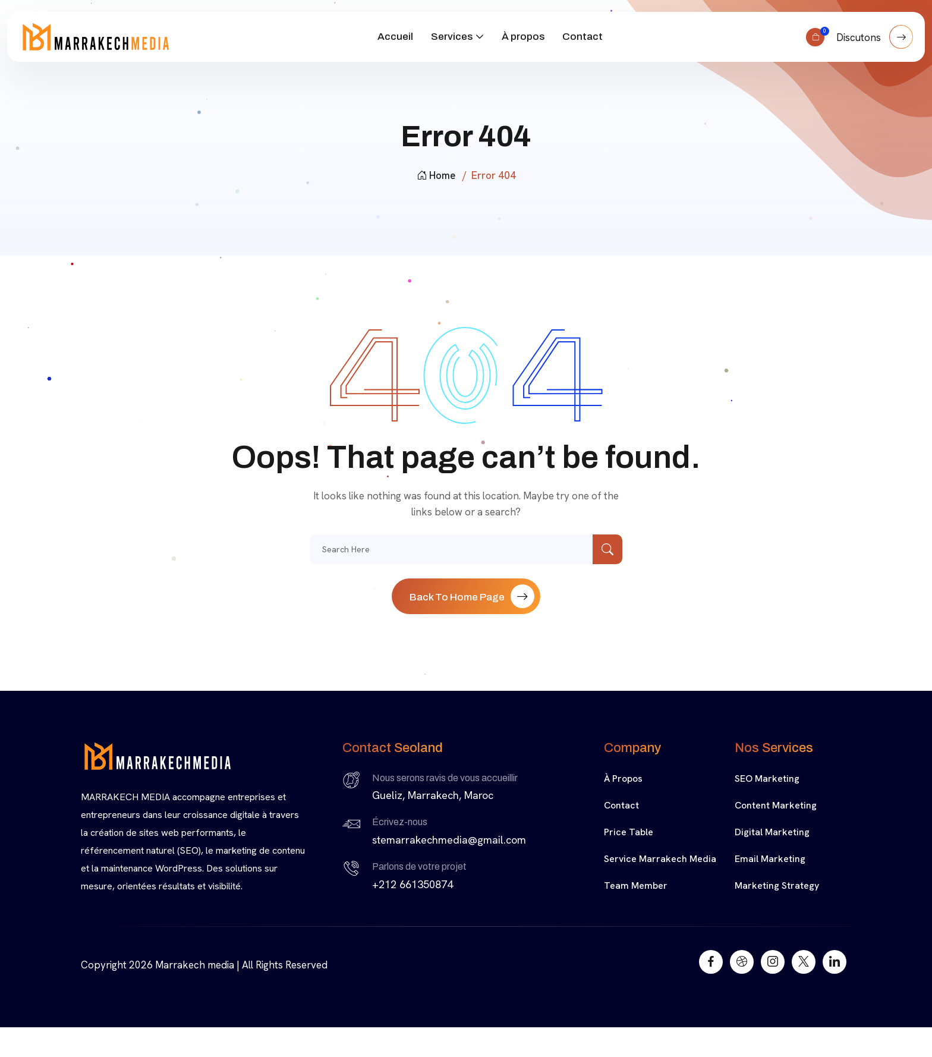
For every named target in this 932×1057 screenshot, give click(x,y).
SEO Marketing (767, 778)
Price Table (628, 832)
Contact (582, 36)
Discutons (874, 37)
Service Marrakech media (660, 858)
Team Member (635, 885)
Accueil (395, 36)
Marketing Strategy (777, 885)
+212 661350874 (412, 884)
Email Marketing (770, 858)
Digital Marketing (772, 832)
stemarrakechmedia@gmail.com (449, 840)
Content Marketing (776, 805)
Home (436, 175)
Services (452, 36)
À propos (523, 36)
